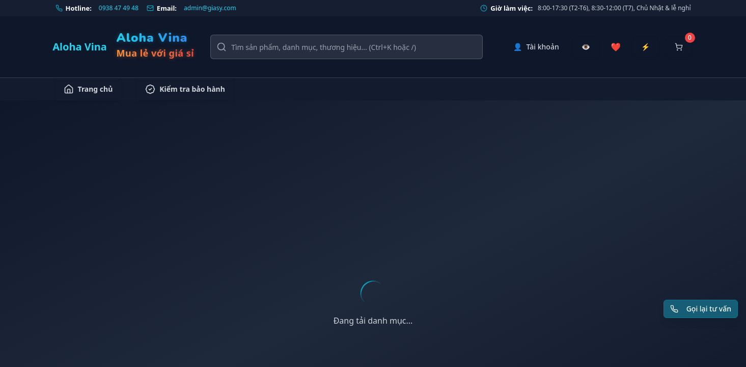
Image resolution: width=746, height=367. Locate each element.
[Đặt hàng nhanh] (645, 47)
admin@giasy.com (210, 8)
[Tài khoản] (536, 47)
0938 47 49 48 (119, 8)
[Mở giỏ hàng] (679, 47)
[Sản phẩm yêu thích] (615, 47)
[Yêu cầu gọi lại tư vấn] (701, 309)
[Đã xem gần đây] (585, 47)
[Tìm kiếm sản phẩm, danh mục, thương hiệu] (346, 47)
